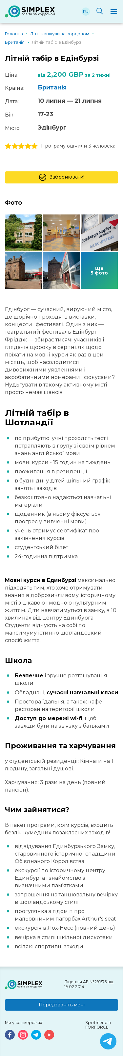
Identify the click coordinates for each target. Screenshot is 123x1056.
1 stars (8, 146)
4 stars (28, 146)
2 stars (14, 146)
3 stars (21, 146)
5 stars (34, 146)
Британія (52, 87)
